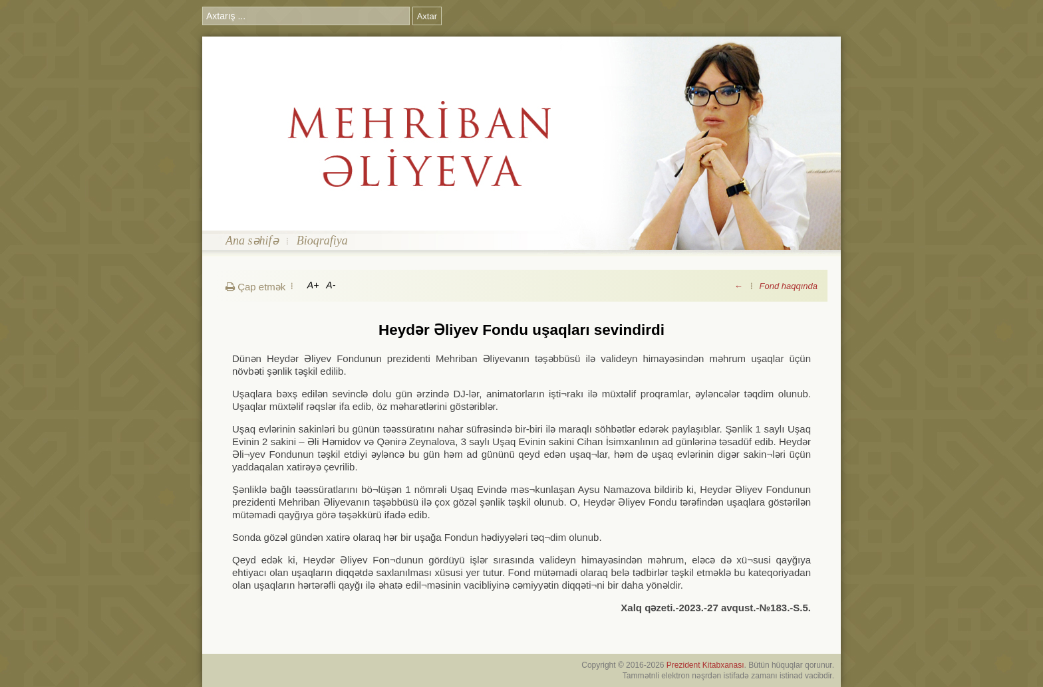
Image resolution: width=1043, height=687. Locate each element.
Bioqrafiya (322, 240)
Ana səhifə (252, 240)
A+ (313, 285)
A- (330, 285)
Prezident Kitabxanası (705, 665)
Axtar (427, 16)
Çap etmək (255, 286)
